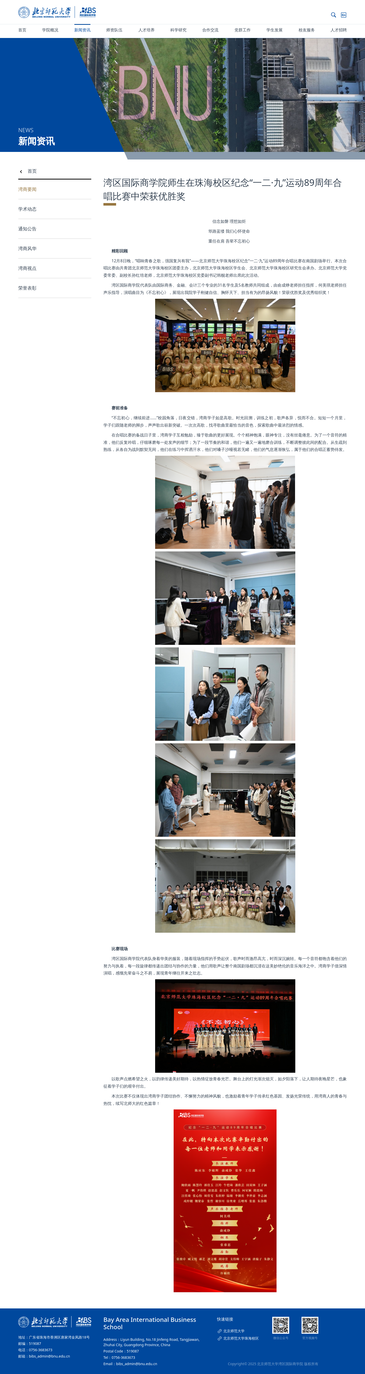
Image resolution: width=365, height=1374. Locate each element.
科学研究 (178, 30)
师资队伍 (114, 30)
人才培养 (146, 30)
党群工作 (242, 30)
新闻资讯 (82, 30)
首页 (22, 30)
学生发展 (274, 30)
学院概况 (50, 30)
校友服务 (307, 30)
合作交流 (210, 30)
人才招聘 (339, 30)
